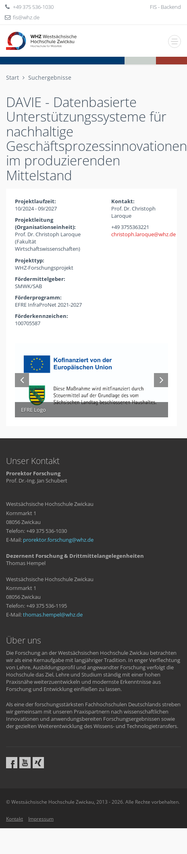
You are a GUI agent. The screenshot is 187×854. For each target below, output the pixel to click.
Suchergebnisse (49, 77)
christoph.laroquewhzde (143, 234)
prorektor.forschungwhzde (58, 539)
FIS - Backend (165, 6)
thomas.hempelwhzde (53, 614)
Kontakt (14, 818)
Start (12, 77)
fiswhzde (26, 17)
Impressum (41, 818)
